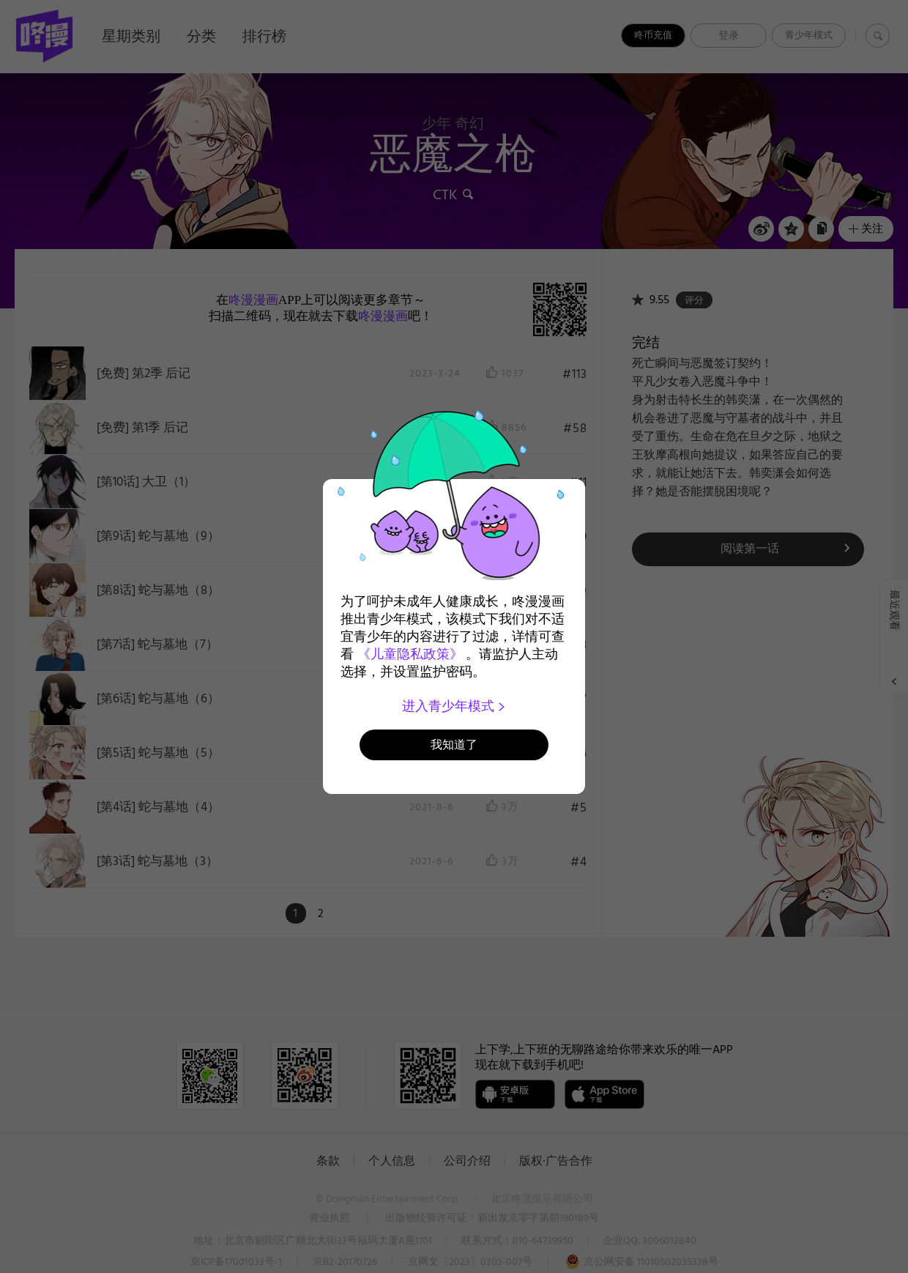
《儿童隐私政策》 (410, 654)
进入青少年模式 (454, 706)
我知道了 (454, 744)
